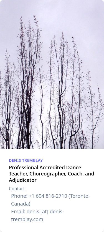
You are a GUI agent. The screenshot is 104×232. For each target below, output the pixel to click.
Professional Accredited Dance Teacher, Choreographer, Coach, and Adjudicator (51, 173)
